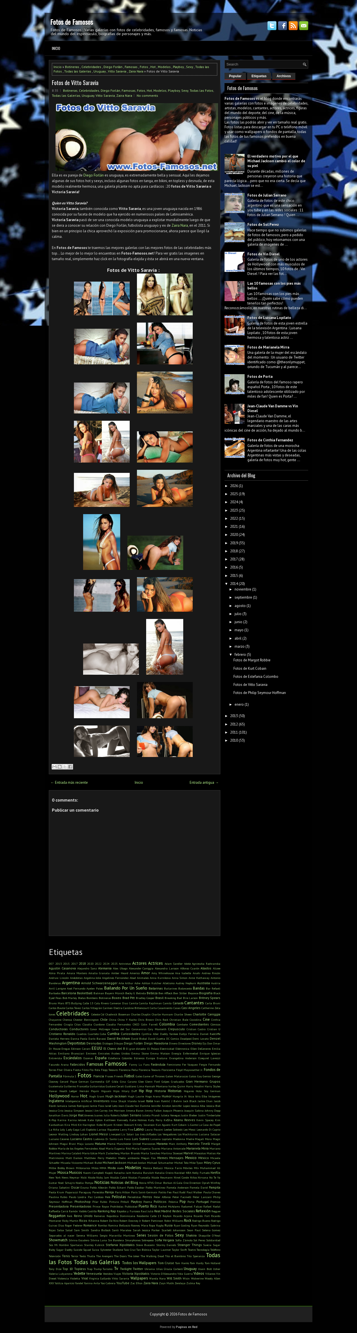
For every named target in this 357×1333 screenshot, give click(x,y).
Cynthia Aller (150, 1034)
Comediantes (199, 1024)
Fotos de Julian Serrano (266, 195)
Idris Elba (201, 1096)
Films (85, 1070)
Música (62, 1172)
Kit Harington (86, 1125)
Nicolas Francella (139, 1177)
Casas (176, 1008)
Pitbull (124, 1202)
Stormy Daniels (166, 1245)
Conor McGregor (100, 1029)
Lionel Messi (98, 1134)
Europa (150, 1058)
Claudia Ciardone (94, 1024)
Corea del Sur (121, 1029)
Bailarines (170, 988)
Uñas (159, 1269)
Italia (149, 1101)
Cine (206, 1019)
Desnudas (94, 1043)
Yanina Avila (92, 1283)
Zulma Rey (193, 1283)
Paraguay (85, 1192)
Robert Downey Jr (130, 1221)
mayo (239, 630)
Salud (69, 1230)
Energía (176, 1053)
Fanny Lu (135, 1064)
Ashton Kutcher (151, 983)
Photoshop (82, 1201)
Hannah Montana (156, 1086)
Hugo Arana (153, 1096)
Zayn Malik (166, 1283)
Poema (147, 1202)
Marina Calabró (71, 1153)
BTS (67, 1003)
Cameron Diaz (119, 1003)
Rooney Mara (139, 1225)
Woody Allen (212, 1278)
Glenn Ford (152, 1081)
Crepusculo (176, 1029)
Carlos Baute (57, 1008)
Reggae (215, 1211)
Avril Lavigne (57, 988)
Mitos (94, 1168)
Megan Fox (148, 1158)
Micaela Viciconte (72, 1163)
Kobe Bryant (104, 1125)
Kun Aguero (163, 1125)
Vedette (79, 1273)
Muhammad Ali (210, 1168)
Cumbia (113, 1033)
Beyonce (193, 993)
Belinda (141, 993)
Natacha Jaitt (122, 1173)
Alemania (105, 968)
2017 (74, 964)
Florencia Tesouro (149, 1070)
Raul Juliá (147, 1211)
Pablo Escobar (136, 1187)
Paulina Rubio (58, 1197)
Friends (118, 1076)
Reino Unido (83, 1216)
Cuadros (81, 1034)
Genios (207, 1076)
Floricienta (168, 1070)
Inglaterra (56, 1101)
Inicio (56, 48)
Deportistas (76, 1043)
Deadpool (186, 1039)
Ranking (104, 1211)
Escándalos (73, 1058)
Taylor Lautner (161, 1250)
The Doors (120, 1256)
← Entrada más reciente (69, 782)
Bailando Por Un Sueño (125, 988)
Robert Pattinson (152, 1221)
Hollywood (59, 1096)
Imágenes (214, 1096)
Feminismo (174, 1064)
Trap (89, 1269)
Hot (153, 67)
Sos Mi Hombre (59, 1245)
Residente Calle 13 (149, 1216)
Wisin (186, 1278)
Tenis (66, 1256)
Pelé (107, 1197)
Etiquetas (259, 76)
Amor (145, 973)
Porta (190, 1202)
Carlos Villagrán (92, 1008)
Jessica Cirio (56, 1110)
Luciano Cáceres (59, 1139)
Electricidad (167, 1049)
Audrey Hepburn (186, 983)
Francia (98, 1076)
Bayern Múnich (114, 993)
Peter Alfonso (162, 1197)
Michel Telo (181, 1163)
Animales (143, 978)
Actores (139, 963)
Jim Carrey (101, 1110)
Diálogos (107, 1043)
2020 (90, 964)
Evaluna (162, 1058)
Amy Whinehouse (162, 973)
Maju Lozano (85, 1144)
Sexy (189, 67)
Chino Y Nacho (127, 1020)
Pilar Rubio (99, 1202)
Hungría (178, 1096)
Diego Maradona (156, 1043)
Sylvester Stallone (111, 1250)
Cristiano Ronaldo (62, 1034)
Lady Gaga (72, 1129)
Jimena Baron (135, 1110)
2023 (234, 510)
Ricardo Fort (201, 1216)
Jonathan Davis (58, 1115)
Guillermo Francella (76, 1086)
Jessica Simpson (74, 1110)
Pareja (109, 1192)
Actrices (155, 963)
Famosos (116, 1063)
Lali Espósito (88, 1129)
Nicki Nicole (88, 1177)
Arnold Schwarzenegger (99, 983)
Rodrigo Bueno (201, 1221)
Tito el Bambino (175, 1256)
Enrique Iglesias (210, 1053)
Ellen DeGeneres (200, 1049)
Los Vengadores (167, 1134)
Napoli (109, 1173)
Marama (162, 1143)
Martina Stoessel (172, 1153)
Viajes (117, 1274)
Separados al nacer (61, 1235)
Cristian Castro (196, 1029)
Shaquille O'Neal (209, 1235)
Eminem (91, 1053)
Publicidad (131, 1206)
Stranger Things (189, 1245)
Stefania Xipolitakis (120, 1245)
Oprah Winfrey (211, 1183)
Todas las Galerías (77, 71)
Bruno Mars (56, 1003)
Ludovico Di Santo (105, 1139)
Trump (98, 1269)
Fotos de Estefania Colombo (255, 676)
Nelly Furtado (201, 1173)
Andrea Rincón (211, 973)
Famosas (131, 67)
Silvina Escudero (79, 1240)
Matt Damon (74, 1158)
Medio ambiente (128, 1158)
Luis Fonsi (124, 1139)
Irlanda (132, 1101)
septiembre (243, 597)
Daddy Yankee (169, 1034)
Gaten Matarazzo (177, 1076)
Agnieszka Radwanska (206, 964)
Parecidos (98, 1192)
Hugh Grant (96, 1096)
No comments (147, 95)
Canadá (178, 1003)
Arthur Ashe (132, 983)
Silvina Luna (98, 1240)
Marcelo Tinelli (199, 1143)
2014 (234, 583)
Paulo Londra (77, 1197)
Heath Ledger (68, 1091)
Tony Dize (55, 1269)
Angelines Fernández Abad (119, 978)
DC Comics (172, 1039)
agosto (240, 605)
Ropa (152, 1225)
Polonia (173, 1202)
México (203, 1158)
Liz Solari (127, 1134)
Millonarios (83, 1168)
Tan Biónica (143, 1250)
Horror (75, 1096)
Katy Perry (155, 1120)
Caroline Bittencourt (136, 1008)
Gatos (192, 1076)
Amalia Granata (99, 973)
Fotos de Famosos (71, 22)
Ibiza (191, 1096)
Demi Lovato (200, 1039)
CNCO (136, 1024)
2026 (234, 485)
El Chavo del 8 (114, 1048)
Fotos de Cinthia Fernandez (270, 440)
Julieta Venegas (170, 1115)
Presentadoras (80, 1206)
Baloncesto (185, 988)
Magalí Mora (203, 1139)
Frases (109, 1076)
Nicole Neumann (162, 1177)
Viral (84, 1278)
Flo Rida (95, 1070)
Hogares (189, 1091)
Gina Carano (128, 1081)
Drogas (65, 1049)
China (112, 1020)
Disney (197, 1043)
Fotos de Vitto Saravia (75, 82)
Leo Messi (190, 1129)
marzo (240, 646)
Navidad (179, 1173)
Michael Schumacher (160, 1163)
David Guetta (156, 1039)
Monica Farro (173, 1168)
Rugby (160, 1225)
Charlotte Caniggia (206, 1014)
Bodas (82, 998)
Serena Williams (87, 1235)
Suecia (207, 1245)
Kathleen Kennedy (116, 1120)
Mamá (111, 1144)
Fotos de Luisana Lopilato (269, 317)
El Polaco (153, 1049)
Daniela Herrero (59, 1039)
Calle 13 (88, 1003)
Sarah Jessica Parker (146, 1230)
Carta (153, 1008)
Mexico (191, 1157)
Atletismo (169, 983)
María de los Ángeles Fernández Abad (81, 1148)
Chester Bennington (86, 1020)
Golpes (165, 1081)
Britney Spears (209, 998)
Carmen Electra (112, 1008)
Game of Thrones (153, 1076)
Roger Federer (74, 1225)
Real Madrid (162, 1211)
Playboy (178, 67)
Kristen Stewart (124, 1125)
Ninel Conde (181, 1177)
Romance (90, 1225)
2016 (234, 567)
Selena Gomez (211, 1230)
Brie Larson (190, 998)
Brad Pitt (128, 998)
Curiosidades (130, 1034)
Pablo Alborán (99, 1187)
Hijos (116, 1091)
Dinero (173, 1043)
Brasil (159, 998)
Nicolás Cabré (118, 1177)
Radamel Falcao (191, 1206)
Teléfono (215, 1250)
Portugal (202, 1201)
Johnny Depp (212, 1110)
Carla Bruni (212, 1003)
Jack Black (190, 1101)
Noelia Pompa (84, 1183)
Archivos (284, 76)
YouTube (122, 1283)
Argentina (71, 982)
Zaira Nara (136, 71)
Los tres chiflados (146, 1134)
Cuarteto (93, 1034)
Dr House (55, 1049)
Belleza (152, 993)
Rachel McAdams (169, 1206)
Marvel (188, 1153)
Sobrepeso (147, 1240)
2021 (234, 526)
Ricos (83, 1220)
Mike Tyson (196, 1163)
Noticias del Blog (124, 1182)
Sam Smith (81, 1230)
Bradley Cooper (145, 998)
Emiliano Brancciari (71, 1053)
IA (185, 1096)
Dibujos (118, 1043)
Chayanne (55, 1020)
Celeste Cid (98, 1014)
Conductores (79, 1029)
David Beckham (118, 1038)
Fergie (203, 1064)
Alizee (216, 968)
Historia (160, 1091)
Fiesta (77, 1070)
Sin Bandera (116, 1240)
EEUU (96, 1048)
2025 (114, 964)
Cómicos (215, 1024)
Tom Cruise (166, 1263)
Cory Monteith (157, 1029)
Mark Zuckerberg (109, 1153)
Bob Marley (69, 998)
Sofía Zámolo (183, 1240)
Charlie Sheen (183, 1014)
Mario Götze (89, 1153)
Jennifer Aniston (161, 1106)
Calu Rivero (102, 1003)
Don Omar (213, 1043)
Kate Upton (95, 1120)
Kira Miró (70, 1125)
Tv (116, 1268)
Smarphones (133, 1240)
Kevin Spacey (205, 1120)
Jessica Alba (198, 1106)
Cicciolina (195, 1020)
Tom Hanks (182, 1263)
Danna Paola (79, 1039)
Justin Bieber (189, 1115)
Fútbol (129, 1076)
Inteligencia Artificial (78, 1101)
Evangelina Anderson (183, 1058)
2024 (106, 964)
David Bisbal (139, 1039)
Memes (162, 1158)
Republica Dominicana (121, 1216)
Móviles (187, 1168)
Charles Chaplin (141, 1014)
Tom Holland (213, 1263)
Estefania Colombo (120, 1058)
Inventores (101, 1101)
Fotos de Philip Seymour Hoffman (259, 692)
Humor (167, 1096)
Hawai (53, 1091)
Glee (141, 1081)
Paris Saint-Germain (144, 1192)
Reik (69, 1216)
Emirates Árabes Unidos (114, 1053)
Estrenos (139, 1058)
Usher (216, 1269)
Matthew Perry (94, 1158)
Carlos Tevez (73, 1008)
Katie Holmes (138, 1120)
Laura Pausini (154, 1129)
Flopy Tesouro (109, 1070)
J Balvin (177, 1101)
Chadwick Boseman (117, 1014)
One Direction (192, 1183)
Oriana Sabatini (59, 1187)
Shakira (191, 1235)
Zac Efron (136, 1283)
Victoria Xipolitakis (135, 1273)
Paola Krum (56, 1192)
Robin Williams (173, 1221)
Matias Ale (213, 1153)
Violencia (63, 1278)
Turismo (107, 1269)
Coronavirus (139, 1029)
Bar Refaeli (213, 988)
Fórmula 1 (70, 1076)
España (101, 1058)
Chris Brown (146, 1020)
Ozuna (84, 1187)
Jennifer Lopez (181, 1106)
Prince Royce (101, 1206)
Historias (175, 1090)
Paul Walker (194, 1192)
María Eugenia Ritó (118, 1148)
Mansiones (148, 1144)
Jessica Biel (213, 1106)
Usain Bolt (205, 1269)
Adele (187, 964)
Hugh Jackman (116, 1096)
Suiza (95, 1250)
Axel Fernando (76, 988)
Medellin (111, 1158)
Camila (133, 1003)
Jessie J (89, 1110)
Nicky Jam (102, 1177)
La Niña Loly (57, 1129)
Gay (199, 1076)
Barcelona (68, 993)
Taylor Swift (179, 1250)
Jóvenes (88, 1115)
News (65, 1177)
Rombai (102, 1225)
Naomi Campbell (93, 1173)
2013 (58, 964)
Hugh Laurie (136, 1096)
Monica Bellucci (153, 1168)
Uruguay (99, 71)
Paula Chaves (211, 1192)
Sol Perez (199, 1240)
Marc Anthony (178, 1144)
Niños (193, 1177)
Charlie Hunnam (162, 1014)
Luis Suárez (140, 1139)
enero (239, 704)
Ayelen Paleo (94, 988)
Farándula (158, 1064)
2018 (82, 963)
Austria (215, 983)
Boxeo (116, 998)
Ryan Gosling (182, 1225)
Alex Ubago (120, 968)
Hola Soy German (208, 1091)
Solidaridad (213, 1240)
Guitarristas (97, 1086)
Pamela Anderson (178, 1187)
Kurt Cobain (179, 1125)
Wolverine (197, 1278)
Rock (187, 1220)
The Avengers (104, 1256)
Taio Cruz (129, 1250)
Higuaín (106, 1091)
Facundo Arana (59, 1064)
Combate (182, 1024)
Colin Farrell (149, 1024)
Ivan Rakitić (162, 1101)
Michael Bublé (92, 1163)
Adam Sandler (174, 964)
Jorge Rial (76, 1115)
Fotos (144, 67)
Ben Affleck (165, 993)
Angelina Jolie (92, 978)
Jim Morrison (117, 1110)
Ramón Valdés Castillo (83, 1211)
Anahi (196, 973)
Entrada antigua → (204, 782)
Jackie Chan (205, 1101)
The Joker (133, 1256)
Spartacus (76, 1245)
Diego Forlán (112, 67)
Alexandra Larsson (167, 968)
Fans (146, 1064)
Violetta (75, 1278)
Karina (61, 1120)
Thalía (91, 1256)
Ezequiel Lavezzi (209, 1058)
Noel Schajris (66, 1183)
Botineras (72, 67)
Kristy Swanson (145, 1125)
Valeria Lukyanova (61, 1274)
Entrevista (55, 1058)
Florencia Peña (128, 1070)
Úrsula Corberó (173, 1269)
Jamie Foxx (97, 1106)
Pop (183, 1201)
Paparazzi (71, 1192)
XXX (51, 1283)
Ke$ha (168, 1120)
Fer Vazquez (190, 1064)
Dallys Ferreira (189, 1034)
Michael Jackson (114, 1162)
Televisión (55, 1256)
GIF (108, 1081)
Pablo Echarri (117, 1187)
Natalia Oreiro (164, 1173)
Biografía (206, 993)
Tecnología (203, 1250)
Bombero (92, 998)
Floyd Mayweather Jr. (189, 1070)
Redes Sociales (183, 1211)
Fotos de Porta (259, 376)
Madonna (179, 1139)
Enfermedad (190, 1053)
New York (55, 1177)
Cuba (103, 1034)
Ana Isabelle (183, 973)
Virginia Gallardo (100, 1278)
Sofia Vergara (164, 1240)
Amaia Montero (77, 973)
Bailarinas (156, 988)
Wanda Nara (157, 1278)
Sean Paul (194, 1230)
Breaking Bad (173, 998)
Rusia (169, 1225)
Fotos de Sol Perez (263, 224)
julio (238, 613)
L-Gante (193, 1125)
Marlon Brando (130, 1153)
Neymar (74, 1177)
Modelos (164, 67)
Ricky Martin (70, 1221)
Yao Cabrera (108, 1283)
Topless (80, 1269)
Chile (104, 1019)
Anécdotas (76, 978)
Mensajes (176, 1158)
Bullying (76, 1003)
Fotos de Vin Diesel (263, 254)
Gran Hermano (197, 1081)
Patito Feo (165, 1192)
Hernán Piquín (89, 1091)
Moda (112, 1168)
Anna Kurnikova (160, 978)
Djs (204, 1043)
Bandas (199, 988)
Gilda (115, 1081)
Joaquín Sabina (194, 1110)
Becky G (130, 993)
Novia (142, 1183)
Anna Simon (180, 978)
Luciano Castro (81, 1139)
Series (141, 1235)
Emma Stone (140, 1053)
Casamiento (165, 1008)
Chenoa (67, 1020)
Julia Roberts (112, 1115)
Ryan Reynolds (200, 1225)
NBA (188, 1173)
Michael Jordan (136, 1163)
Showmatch (58, 1240)
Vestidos (108, 1274)
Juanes (98, 1115)
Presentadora (59, 1206)
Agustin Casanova (62, 968)
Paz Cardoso (95, 1197)
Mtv (196, 1168)
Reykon (167, 1216)
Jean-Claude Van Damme (134, 1106)
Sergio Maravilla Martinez (117, 1235)
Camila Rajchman (150, 1003)
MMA (103, 1168)
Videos (199, 1273)
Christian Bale (179, 1020)
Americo (135, 973)
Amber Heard (119, 973)
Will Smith (174, 1278)
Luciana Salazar (209, 1134)
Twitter (138, 1269)
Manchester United (129, 1144)
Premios (215, 1202)
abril (238, 638)
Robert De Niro (109, 1221)
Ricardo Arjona (182, 1216)
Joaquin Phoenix (173, 1110)
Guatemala (56, 1086)
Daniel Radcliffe (210, 1034)
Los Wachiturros (188, 1134)
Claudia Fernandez (118, 1024)
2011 (234, 732)
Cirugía (68, 1024)
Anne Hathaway (199, 978)
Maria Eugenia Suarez (146, 1148)
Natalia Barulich (143, 1173)
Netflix (215, 1172)
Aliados (206, 968)
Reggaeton (57, 1215)
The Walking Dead (152, 1256)
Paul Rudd (179, 1192)
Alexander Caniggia (141, 968)
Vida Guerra (184, 1274)
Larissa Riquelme (108, 1129)
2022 (98, 964)
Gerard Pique (68, 1081)
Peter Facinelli (181, 1197)
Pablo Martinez (155, 1187)
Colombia (167, 1024)
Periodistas (134, 1197)
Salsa (60, 1230)
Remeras (99, 1216)
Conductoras (58, 1029)
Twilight (126, 1269)
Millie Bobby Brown (61, 1168)
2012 (234, 724)
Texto (82, 1256)
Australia (203, 983)
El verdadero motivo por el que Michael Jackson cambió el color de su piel (276, 161)
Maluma (100, 1143)
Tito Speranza (196, 1256)
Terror (74, 1256)
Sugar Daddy (64, 1250)
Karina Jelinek (77, 1120)
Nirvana (203, 1177)
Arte (121, 983)
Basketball (84, 993)
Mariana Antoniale (173, 1148)
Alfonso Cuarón (189, 968)
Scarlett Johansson (173, 1230)
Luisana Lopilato (161, 1139)
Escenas (88, 1058)
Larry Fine (126, 1129)
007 (51, 964)
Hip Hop (146, 1090)
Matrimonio (56, 1158)
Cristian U (214, 1029)
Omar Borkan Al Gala (168, 1183)
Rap (113, 1211)
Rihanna (93, 1221)
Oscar (75, 1187)
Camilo (167, 1003)
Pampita (214, 1187)
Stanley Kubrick (94, 1245)
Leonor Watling (58, 1134)
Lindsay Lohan (78, 1134)
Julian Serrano (130, 1115)
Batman (98, 993)
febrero (240, 654)
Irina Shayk (118, 1101)
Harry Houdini (195, 1086)
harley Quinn (176, 1086)
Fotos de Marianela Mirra (268, 347)
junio (238, 622)
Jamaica (62, 1106)
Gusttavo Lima (134, 1086)
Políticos (160, 1201)
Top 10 (67, 1269)
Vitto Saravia (117, 71)
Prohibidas (116, 1206)
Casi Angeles (191, 1008)
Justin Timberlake (209, 1115)
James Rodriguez (78, 1106)
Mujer (52, 1173)
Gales (139, 1076)
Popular (235, 76)
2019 (234, 543)
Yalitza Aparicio (64, 1283)
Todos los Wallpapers (139, 1263)
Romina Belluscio (119, 1225)
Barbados (55, 993)
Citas (77, 1024)
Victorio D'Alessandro (164, 1274)
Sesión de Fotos (160, 1235)
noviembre (243, 589)
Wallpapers (139, 1278)
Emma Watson (160, 1053)
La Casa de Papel (209, 1125)
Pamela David (199, 1187)
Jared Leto (111, 1106)
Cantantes (194, 1002)
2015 (66, 964)
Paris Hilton (122, 1192)
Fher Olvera (64, 1070)
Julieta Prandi (151, 1115)
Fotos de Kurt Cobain (249, 668)
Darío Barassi (97, 1039)
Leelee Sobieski (173, 1129)
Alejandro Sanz (87, 968)
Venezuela (94, 1273)
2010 (234, 740)
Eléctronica (182, 1049)
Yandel (79, 1283)
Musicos (75, 1172)
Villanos (210, 1274)
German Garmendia (91, 1081)
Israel (141, 1101)
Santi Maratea (121, 1230)
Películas (119, 1196)
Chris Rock (161, 1020)
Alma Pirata (57, 973)
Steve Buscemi (145, 1245)
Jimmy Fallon (153, 1110)
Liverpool (114, 1134)
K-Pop (52, 1120)
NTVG (150, 1183)
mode (120, 1168)
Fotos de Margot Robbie (252, 660)
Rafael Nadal (211, 1206)
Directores (184, 1043)
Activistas (125, 964)
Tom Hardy (197, 1263)
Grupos (214, 1081)
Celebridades (91, 67)
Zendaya (180, 1283)
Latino (139, 1129)
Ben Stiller (180, 993)
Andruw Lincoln (59, 978)
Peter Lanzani (202, 1197)
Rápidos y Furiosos (128, 1211)
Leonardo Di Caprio (208, 1129)
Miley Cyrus (212, 1162)
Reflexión (203, 1211)
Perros (147, 1197)
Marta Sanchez (150, 1153)
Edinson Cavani (81, 1049)
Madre (190, 1139)
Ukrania (149, 1269)
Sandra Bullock (100, 1230)
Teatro (192, 1250)
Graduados (177, 1081)
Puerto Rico (148, 1206)
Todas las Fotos (201, 90)
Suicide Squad (82, 1250)
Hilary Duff (129, 1091)
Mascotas (200, 1153)
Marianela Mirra (197, 1148)
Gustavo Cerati (115, 1086)
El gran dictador (136, 1049)
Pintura (114, 1202)
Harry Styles (212, 1086)
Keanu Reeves (184, 1120)
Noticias (102, 1182)
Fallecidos (77, 1064)
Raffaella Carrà (58, 1211)
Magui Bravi (68, 1144)
